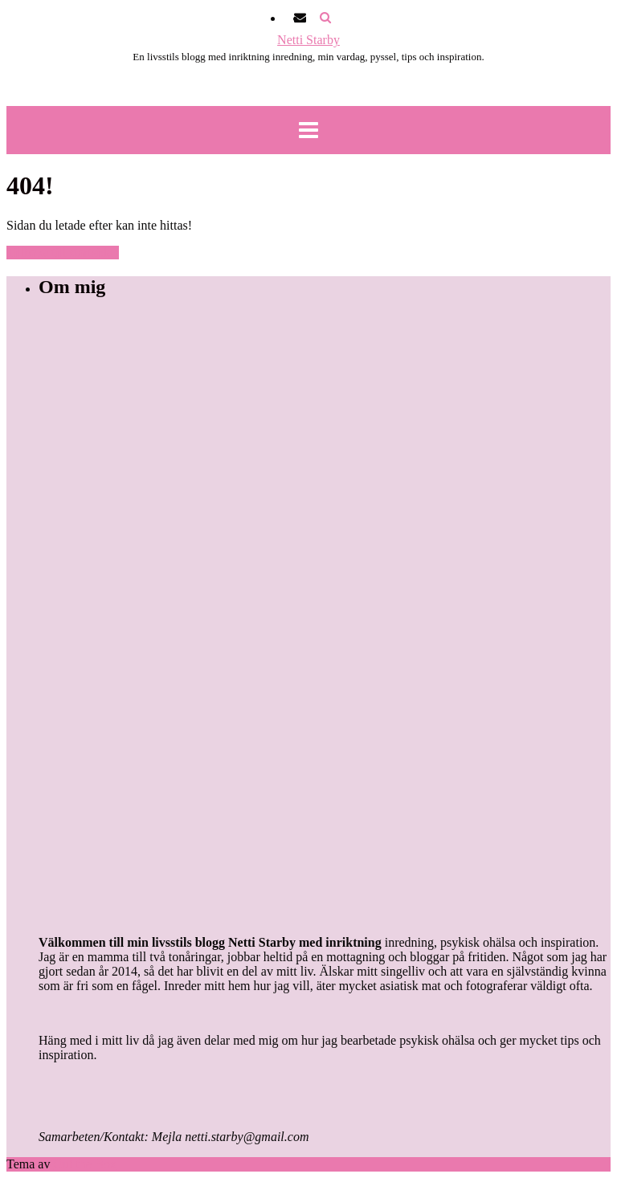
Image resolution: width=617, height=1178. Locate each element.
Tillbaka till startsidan (62, 252)
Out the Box (84, 1164)
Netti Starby (308, 40)
